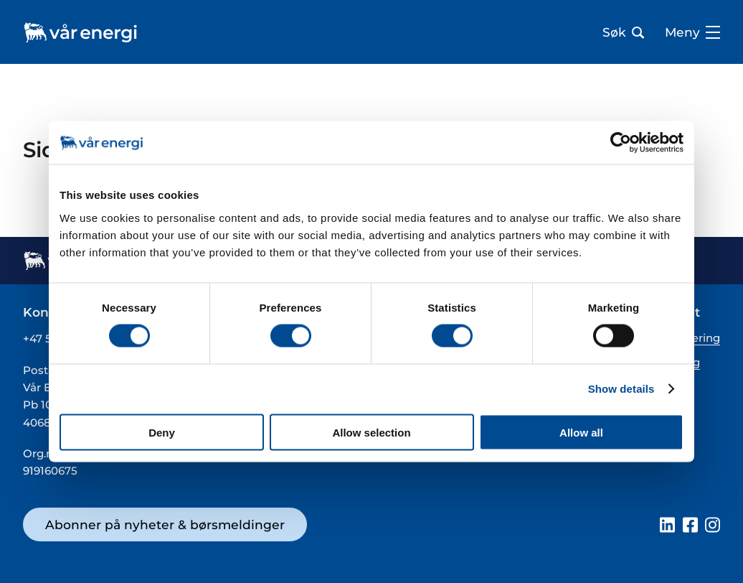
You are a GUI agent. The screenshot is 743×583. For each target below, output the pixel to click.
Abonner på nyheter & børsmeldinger (165, 524)
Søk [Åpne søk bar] (623, 32)
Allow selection (371, 432)
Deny (161, 432)
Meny (692, 32)
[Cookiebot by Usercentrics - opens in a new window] (620, 143)
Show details (621, 389)
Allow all (581, 432)
